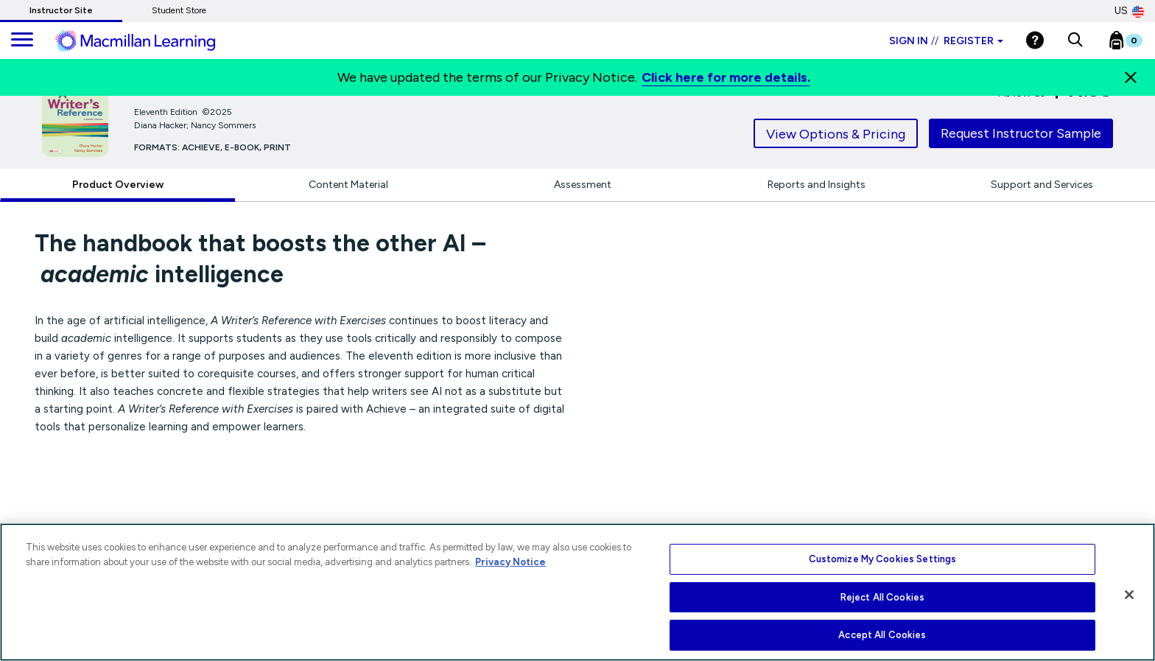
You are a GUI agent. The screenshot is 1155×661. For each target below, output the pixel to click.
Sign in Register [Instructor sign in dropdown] (946, 41)
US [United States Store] (1129, 11)
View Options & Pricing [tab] (835, 134)
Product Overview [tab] (118, 184)
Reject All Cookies (882, 597)
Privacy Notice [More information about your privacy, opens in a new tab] (510, 561)
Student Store (179, 10)
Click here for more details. (726, 77)
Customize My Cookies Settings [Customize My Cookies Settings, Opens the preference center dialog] (883, 558)
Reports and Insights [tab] (817, 184)
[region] (577, 592)
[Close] (1130, 77)
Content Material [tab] (348, 184)
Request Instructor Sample (1021, 133)
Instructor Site (61, 10)
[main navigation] (22, 40)
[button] (1075, 40)
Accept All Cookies (882, 634)
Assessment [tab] (582, 184)
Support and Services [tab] (1042, 184)
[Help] (1035, 40)
